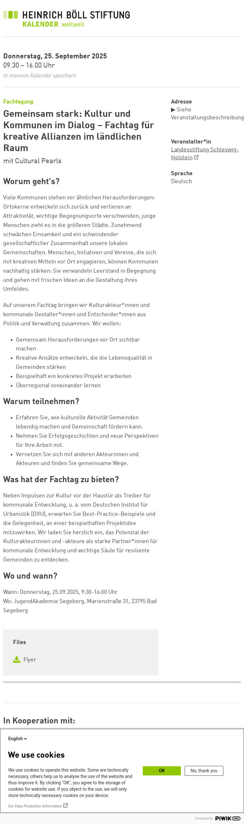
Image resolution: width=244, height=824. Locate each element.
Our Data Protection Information (35, 806)
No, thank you (204, 770)
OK (162, 770)
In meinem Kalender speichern (39, 76)
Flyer (24, 660)
